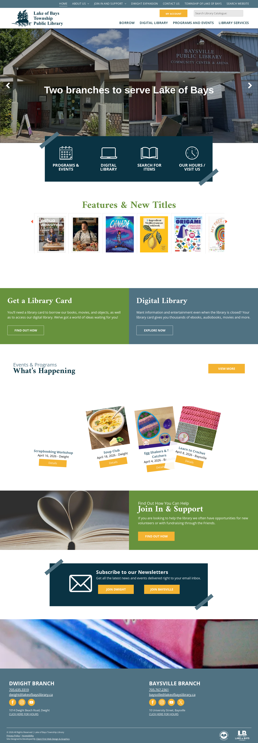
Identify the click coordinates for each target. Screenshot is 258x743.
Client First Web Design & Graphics (53, 738)
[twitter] (180, 703)
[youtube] (31, 703)
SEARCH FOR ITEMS (149, 167)
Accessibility (28, 735)
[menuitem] (63, 3)
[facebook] (12, 703)
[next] (250, 85)
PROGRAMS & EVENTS (66, 167)
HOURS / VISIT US (194, 167)
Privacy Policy (13, 735)
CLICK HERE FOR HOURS (24, 714)
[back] (7, 85)
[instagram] (22, 703)
